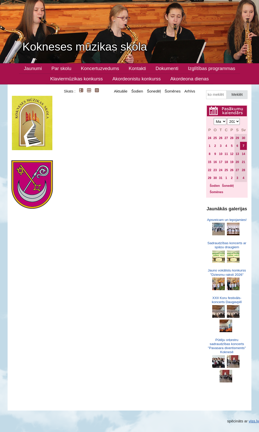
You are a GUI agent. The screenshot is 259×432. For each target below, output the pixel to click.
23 (215, 170)
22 (209, 170)
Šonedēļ (154, 91)
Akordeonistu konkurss (136, 78)
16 (215, 162)
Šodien (137, 91)
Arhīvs (189, 91)
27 (226, 138)
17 (220, 162)
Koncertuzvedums (100, 68)
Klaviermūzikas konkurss (76, 78)
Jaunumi (33, 68)
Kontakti (137, 68)
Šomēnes (173, 91)
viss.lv (254, 421)
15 (209, 162)
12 (231, 154)
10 (220, 154)
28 (231, 138)
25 (215, 138)
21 (243, 162)
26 (220, 138)
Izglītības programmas (211, 68)
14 (243, 154)
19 (231, 162)
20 (237, 162)
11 (226, 154)
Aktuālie (120, 91)
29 (237, 138)
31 (220, 178)
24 (209, 138)
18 (226, 162)
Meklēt (237, 94)
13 (237, 154)
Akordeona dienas (189, 78)
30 (243, 138)
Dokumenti (167, 68)
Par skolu (61, 68)
